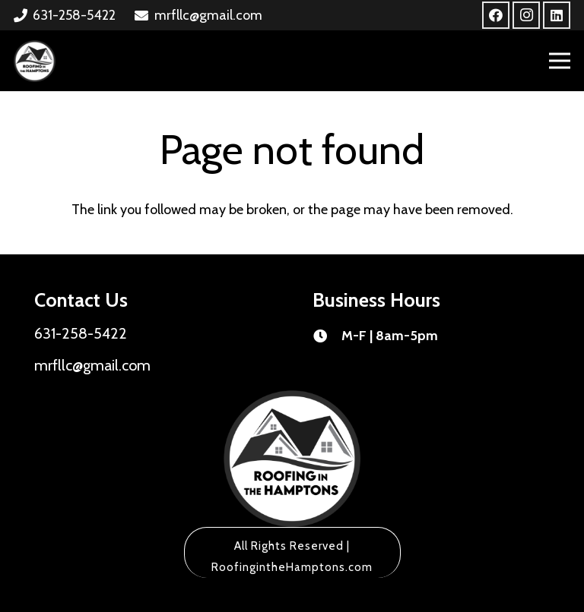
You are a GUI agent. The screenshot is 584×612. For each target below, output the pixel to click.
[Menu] (560, 61)
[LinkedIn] (556, 15)
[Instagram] (526, 15)
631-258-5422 (80, 333)
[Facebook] (495, 15)
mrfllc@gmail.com (92, 365)
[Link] (35, 61)
